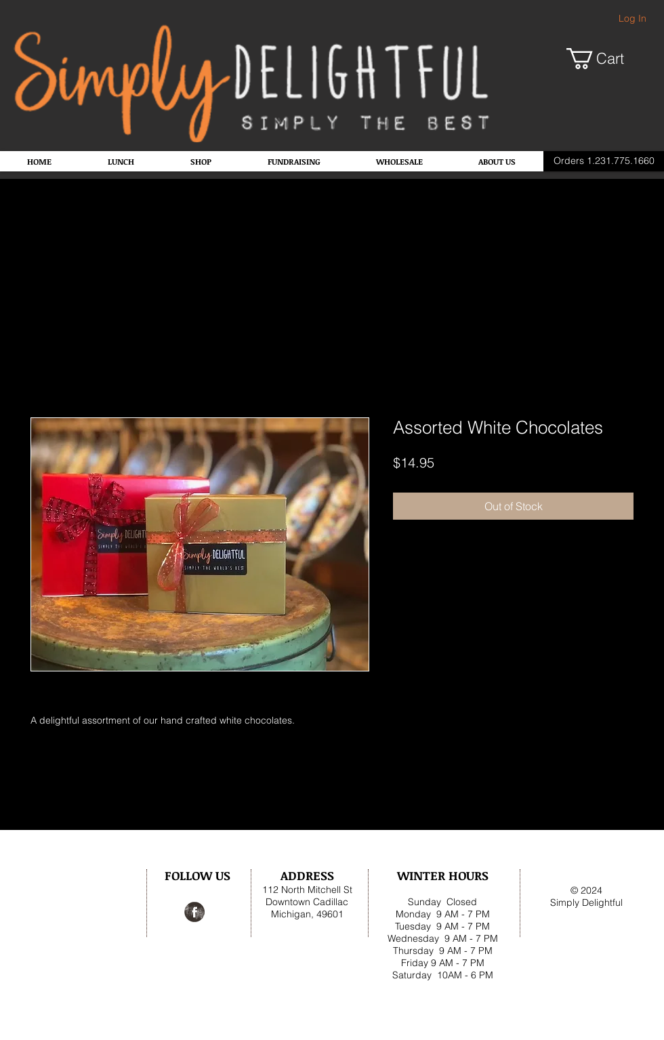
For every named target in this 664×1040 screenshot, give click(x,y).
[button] (606, 58)
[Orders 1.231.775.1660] (603, 161)
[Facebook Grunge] (194, 912)
